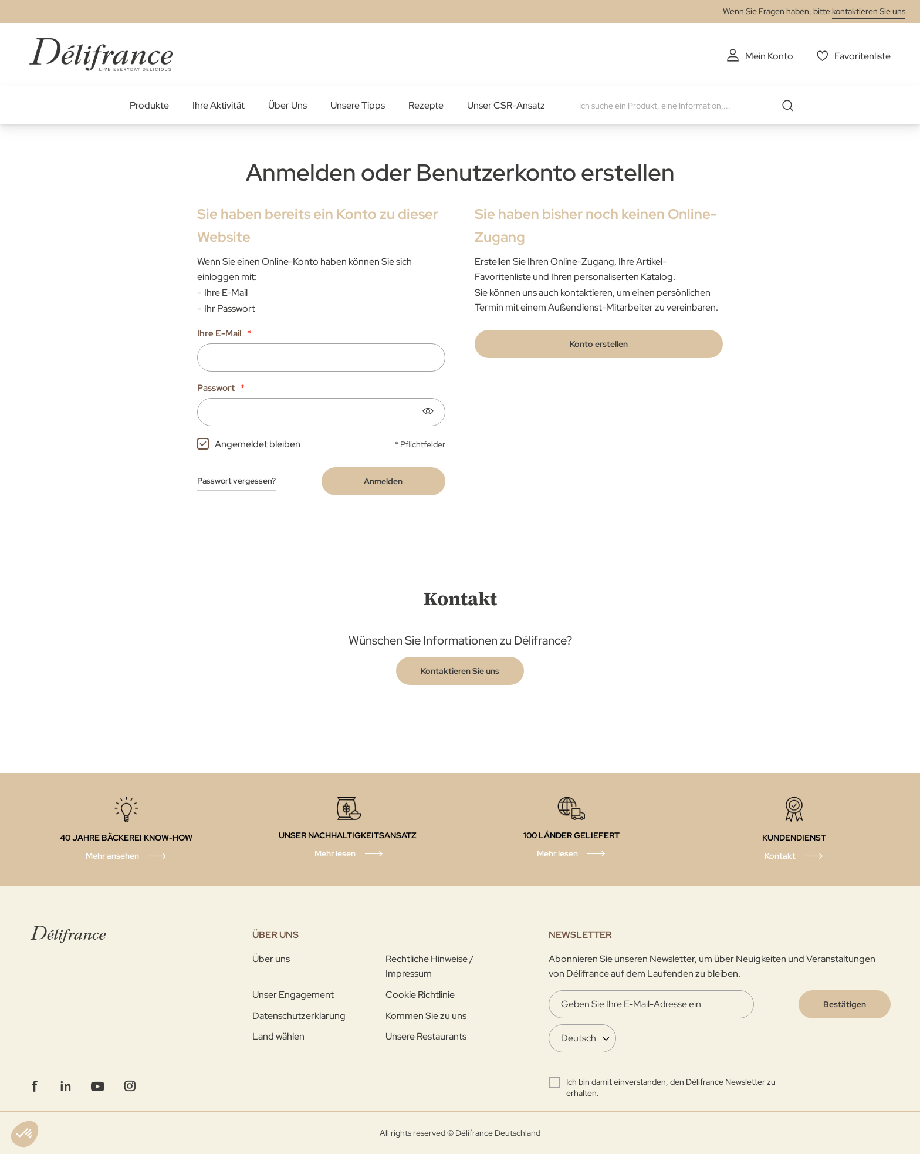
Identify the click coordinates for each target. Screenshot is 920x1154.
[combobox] (690, 106)
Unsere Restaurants (425, 1036)
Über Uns (287, 105)
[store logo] (101, 54)
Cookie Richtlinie (420, 994)
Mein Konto (769, 56)
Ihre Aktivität (218, 105)
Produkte (149, 105)
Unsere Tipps (357, 105)
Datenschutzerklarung (299, 1016)
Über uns (271, 959)
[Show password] (428, 411)
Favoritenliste (862, 56)
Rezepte (426, 105)
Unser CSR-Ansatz (506, 105)
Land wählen (278, 1036)
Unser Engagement (293, 994)
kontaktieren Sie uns (868, 11)
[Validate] (845, 1004)
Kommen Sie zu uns (425, 1016)
